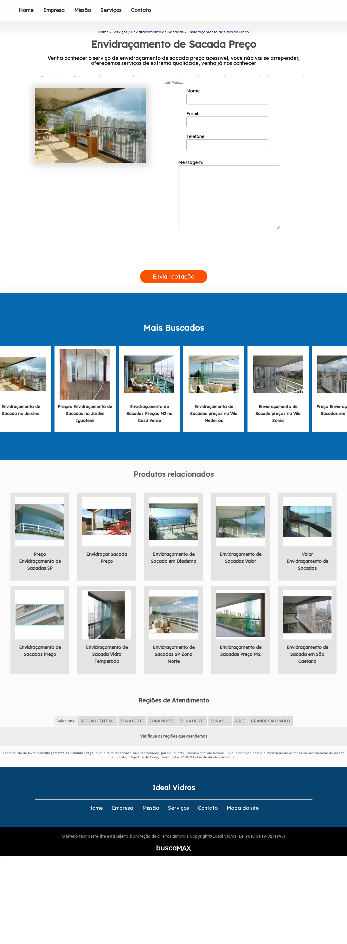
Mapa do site (243, 796)
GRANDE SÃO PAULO (270, 709)
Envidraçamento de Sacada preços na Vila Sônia (277, 401)
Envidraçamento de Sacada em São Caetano (307, 642)
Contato (141, 10)
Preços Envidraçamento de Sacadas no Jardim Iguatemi (85, 401)
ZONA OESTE (192, 709)
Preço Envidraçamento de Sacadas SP (40, 549)
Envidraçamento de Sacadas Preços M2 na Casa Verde (149, 401)
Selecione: (65, 709)
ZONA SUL (220, 709)
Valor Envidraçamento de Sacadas (307, 549)
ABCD (240, 709)
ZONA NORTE (162, 709)
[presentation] (173, 250)
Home (26, 10)
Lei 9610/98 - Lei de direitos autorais (205, 745)
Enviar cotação (174, 264)
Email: (227, 107)
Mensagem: (229, 182)
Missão (82, 10)
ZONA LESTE (132, 709)
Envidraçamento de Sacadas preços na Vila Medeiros (213, 401)
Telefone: (227, 130)
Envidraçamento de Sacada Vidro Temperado (107, 642)
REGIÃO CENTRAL (98, 709)
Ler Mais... (173, 70)
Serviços (110, 10)
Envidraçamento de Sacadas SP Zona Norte (174, 642)
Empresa (54, 10)
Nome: (227, 84)
